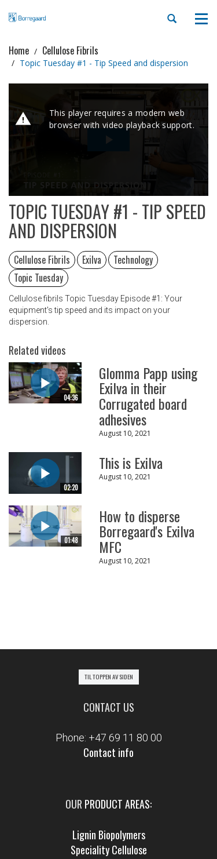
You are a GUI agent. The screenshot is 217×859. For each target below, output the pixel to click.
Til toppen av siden (108, 676)
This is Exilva (131, 462)
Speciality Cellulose (109, 849)
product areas (117, 803)
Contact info (108, 752)
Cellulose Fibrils (70, 50)
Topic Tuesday (38, 278)
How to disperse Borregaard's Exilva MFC (146, 531)
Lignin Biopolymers (108, 834)
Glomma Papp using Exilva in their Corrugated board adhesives (148, 396)
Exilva (91, 260)
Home (19, 50)
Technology (133, 260)
